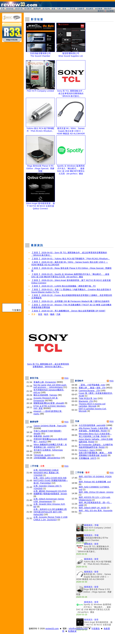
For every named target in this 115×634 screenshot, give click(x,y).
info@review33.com (78, 628)
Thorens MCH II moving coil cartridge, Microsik (92, 405)
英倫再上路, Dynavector (44, 382)
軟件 (46, 314)
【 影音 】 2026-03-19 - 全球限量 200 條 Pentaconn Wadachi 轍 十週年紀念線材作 (70, 301)
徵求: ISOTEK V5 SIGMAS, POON (95, 476)
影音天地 (19, 9)
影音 (40, 314)
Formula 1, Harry (87, 450)
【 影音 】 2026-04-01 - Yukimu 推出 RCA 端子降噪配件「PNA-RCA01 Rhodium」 (70, 258)
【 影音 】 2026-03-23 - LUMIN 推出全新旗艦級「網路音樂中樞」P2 (63, 286)
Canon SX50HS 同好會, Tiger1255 (50, 426)
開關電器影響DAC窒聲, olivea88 (48, 403)
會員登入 (101, 11)
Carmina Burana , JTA (89, 390)
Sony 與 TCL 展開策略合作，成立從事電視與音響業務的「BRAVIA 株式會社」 (48, 364)
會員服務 (98, 9)
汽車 (59, 9)
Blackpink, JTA (86, 401)
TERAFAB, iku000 (42, 455)
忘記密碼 (110, 11)
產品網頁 (89, 9)
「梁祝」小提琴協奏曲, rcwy (92, 385)
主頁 (2, 9)
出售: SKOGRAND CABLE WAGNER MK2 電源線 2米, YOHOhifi (46, 472)
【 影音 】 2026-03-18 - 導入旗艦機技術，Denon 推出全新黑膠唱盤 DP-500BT (68, 311)
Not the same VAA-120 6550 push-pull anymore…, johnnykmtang (50, 386)
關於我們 (107, 9)
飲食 (64, 9)
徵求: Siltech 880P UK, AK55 (92, 508)
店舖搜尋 (80, 9)
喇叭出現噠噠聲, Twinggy (45, 395)
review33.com (52, 628)
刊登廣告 (95, 628)
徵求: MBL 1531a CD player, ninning (96, 492)
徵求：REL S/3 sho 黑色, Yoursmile (96, 510)
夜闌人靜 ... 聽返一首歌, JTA (92, 388)
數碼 (52, 314)
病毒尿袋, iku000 (42, 436)
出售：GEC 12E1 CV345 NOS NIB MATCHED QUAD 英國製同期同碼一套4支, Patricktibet (50, 480)
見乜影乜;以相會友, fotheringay (48, 450)
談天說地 (46, 9)
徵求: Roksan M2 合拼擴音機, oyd (95, 482)
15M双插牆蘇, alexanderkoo (47, 458)
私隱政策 (72, 631)
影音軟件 (28, 9)
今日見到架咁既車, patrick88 (92, 425)
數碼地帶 (37, 9)
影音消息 (10, 9)
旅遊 (53, 9)
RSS (66, 378)
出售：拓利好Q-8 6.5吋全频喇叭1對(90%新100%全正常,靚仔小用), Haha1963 (50, 512)
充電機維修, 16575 (87, 458)
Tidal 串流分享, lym (88, 398)
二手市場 (71, 9)
